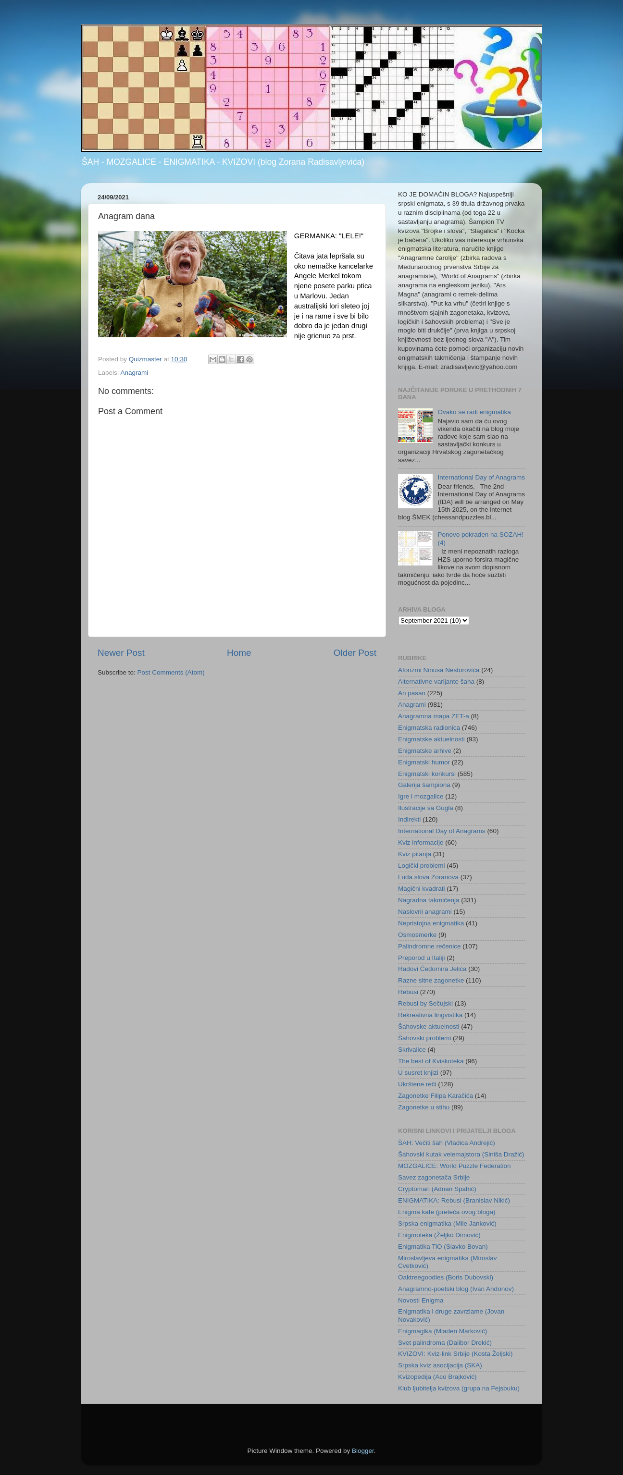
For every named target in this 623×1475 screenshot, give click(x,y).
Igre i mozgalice (421, 796)
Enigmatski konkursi (427, 773)
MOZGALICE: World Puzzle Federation (454, 1165)
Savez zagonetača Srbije (434, 1177)
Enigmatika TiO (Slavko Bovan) (443, 1246)
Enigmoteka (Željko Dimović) (439, 1235)
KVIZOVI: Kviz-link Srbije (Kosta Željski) (455, 1353)
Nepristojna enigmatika (431, 923)
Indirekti (409, 819)
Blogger (363, 1450)
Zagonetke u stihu (423, 1107)
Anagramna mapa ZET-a (433, 716)
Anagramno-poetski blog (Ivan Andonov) (456, 1288)
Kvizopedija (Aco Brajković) (437, 1376)
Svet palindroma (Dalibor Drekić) (445, 1342)
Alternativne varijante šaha (436, 681)
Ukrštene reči (417, 1084)
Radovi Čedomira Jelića (432, 968)
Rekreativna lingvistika (430, 1015)
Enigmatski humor (424, 762)
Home (239, 653)
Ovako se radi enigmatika (474, 412)
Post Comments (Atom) (171, 672)
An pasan (411, 693)
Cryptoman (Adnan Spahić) (437, 1188)
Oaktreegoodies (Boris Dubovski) (445, 1277)
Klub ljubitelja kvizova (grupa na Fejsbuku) (459, 1388)
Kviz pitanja (414, 854)
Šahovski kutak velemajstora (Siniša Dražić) (461, 1154)
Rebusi (408, 992)
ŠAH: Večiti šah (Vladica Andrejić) (446, 1142)
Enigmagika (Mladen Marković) (442, 1331)
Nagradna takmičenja (429, 900)
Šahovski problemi (424, 1038)
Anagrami (135, 372)
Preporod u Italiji (421, 957)
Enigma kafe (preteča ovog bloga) (447, 1212)
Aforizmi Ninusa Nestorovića (439, 670)
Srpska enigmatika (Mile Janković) (447, 1223)
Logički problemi (421, 865)
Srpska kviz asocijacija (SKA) (440, 1365)
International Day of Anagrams (481, 477)
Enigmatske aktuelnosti (431, 739)
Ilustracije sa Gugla (425, 807)
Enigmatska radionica (429, 727)
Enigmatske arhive (424, 750)
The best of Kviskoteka (431, 1061)
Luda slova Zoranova (428, 877)
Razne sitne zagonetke (431, 980)
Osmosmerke (417, 934)
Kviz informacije (421, 842)
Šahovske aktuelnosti (429, 1026)
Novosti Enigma (421, 1300)
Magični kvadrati (421, 888)
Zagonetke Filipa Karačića (435, 1095)
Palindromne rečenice (429, 946)
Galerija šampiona (424, 784)
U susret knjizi (418, 1072)
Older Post (355, 653)
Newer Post (121, 653)
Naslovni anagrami (425, 911)
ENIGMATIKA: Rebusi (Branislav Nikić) (454, 1200)
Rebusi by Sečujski (425, 1003)
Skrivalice (412, 1049)
